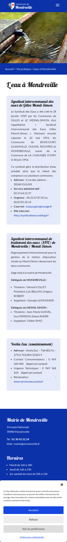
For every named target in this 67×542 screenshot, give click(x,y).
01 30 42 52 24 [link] (20, 439)
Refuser (33, 519)
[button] (62, 484)
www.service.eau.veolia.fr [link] (28, 381)
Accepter (33, 510)
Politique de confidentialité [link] (32, 537)
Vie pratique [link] (23, 69)
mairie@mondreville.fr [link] (27, 443)
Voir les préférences (33, 528)
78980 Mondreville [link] (18, 431)
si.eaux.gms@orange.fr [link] (39, 206)
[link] (20, 5)
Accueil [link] (9, 69)
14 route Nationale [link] (18, 427)
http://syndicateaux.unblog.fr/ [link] (31, 215)
